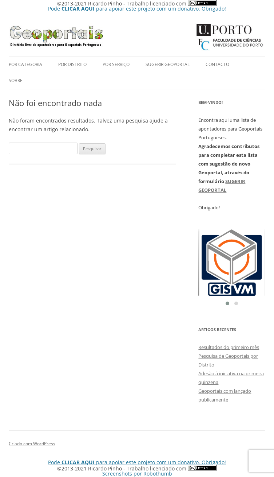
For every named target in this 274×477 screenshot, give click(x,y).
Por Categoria (25, 64)
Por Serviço (116, 64)
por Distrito (72, 64)
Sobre (16, 80)
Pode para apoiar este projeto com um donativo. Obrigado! (137, 8)
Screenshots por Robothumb (137, 473)
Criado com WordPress (32, 444)
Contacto (217, 64)
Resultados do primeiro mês (228, 347)
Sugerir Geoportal (168, 64)
